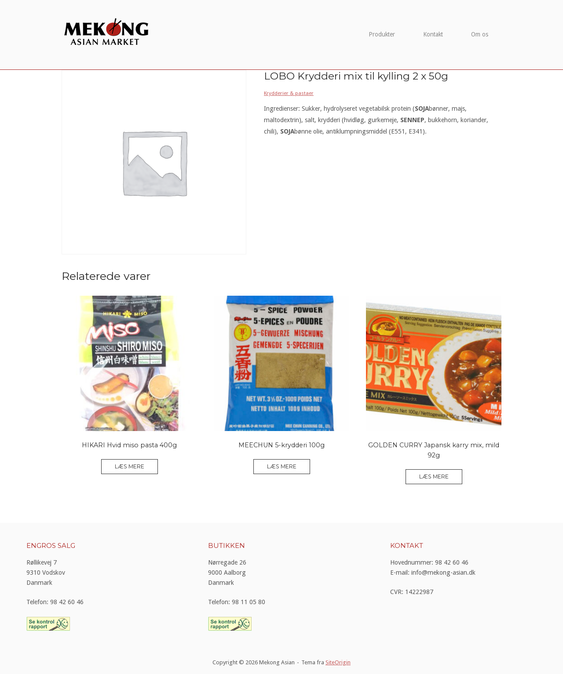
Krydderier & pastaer (289, 93)
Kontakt (433, 34)
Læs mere (129, 466)
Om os (479, 34)
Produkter (382, 34)
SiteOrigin (338, 662)
